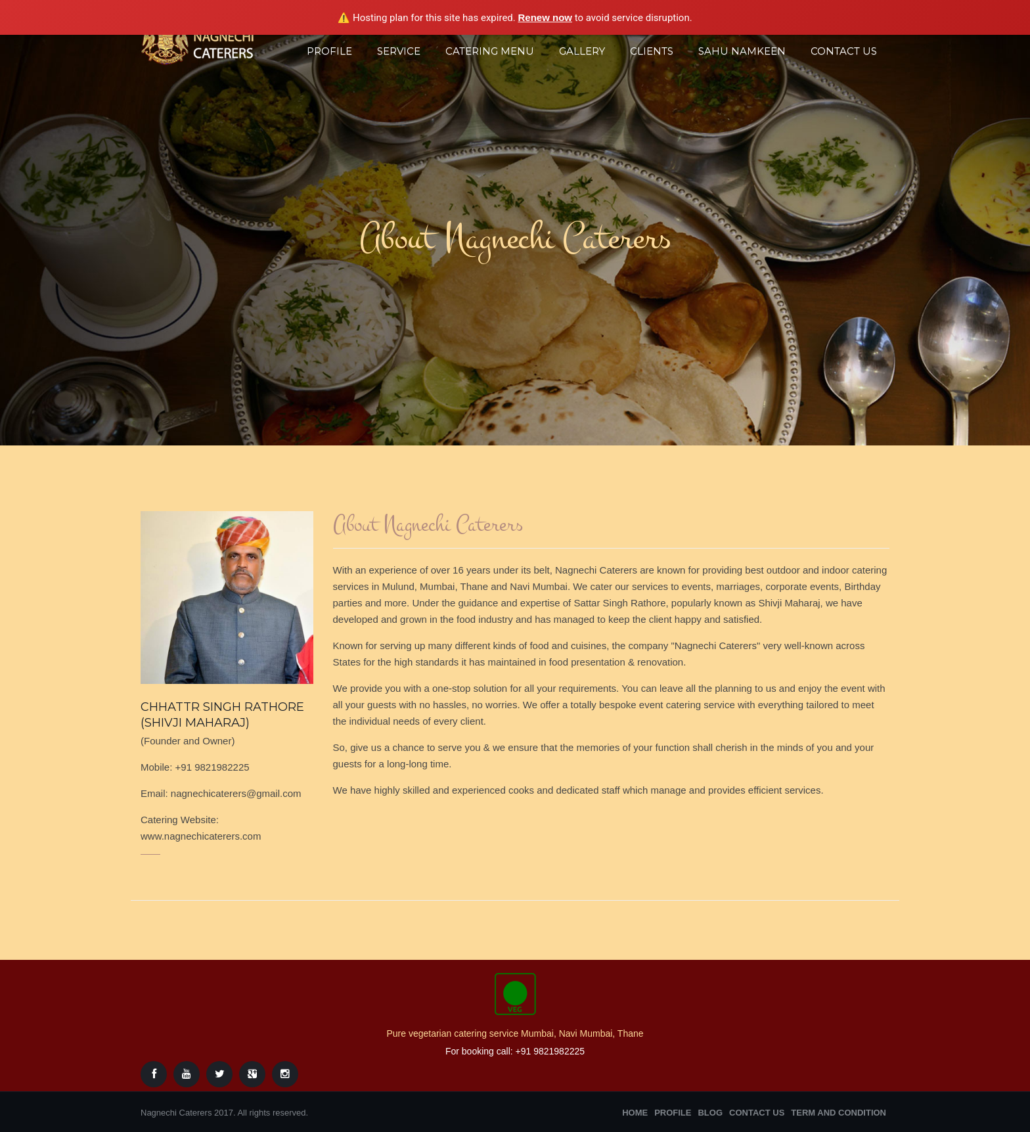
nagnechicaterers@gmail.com (236, 793)
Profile (329, 51)
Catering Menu (489, 51)
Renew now (545, 17)
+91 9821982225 (212, 767)
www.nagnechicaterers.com (201, 836)
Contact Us (844, 51)
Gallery (582, 51)
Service (398, 51)
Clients (651, 51)
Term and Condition (838, 1113)
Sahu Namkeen (742, 51)
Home (635, 1113)
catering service (702, 704)
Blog (710, 1113)
